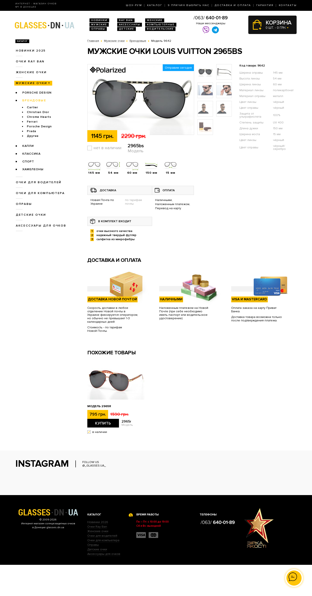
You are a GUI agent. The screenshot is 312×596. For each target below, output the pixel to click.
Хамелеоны (33, 169)
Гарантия (265, 5)
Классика (31, 153)
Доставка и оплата (233, 5)
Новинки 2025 (31, 50)
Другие (33, 136)
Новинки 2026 (97, 553)
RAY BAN (126, 20)
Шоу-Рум (134, 5)
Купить (103, 423)
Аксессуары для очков (41, 225)
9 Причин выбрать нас (189, 5)
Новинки (99, 20)
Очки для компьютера (40, 193)
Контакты (288, 5)
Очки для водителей (39, 182)
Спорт (28, 161)
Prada (31, 131)
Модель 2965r (99, 406)
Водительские (160, 29)
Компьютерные (161, 24)
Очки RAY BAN (30, 61)
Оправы (98, 29)
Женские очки (31, 72)
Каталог (154, 5)
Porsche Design (37, 92)
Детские (126, 29)
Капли (28, 146)
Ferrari (32, 121)
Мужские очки (31, 83)
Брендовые (34, 100)
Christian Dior (38, 112)
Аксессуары (129, 24)
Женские (154, 20)
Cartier (32, 107)
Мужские (99, 24)
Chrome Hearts (39, 117)
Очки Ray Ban (97, 558)
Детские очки (31, 215)
